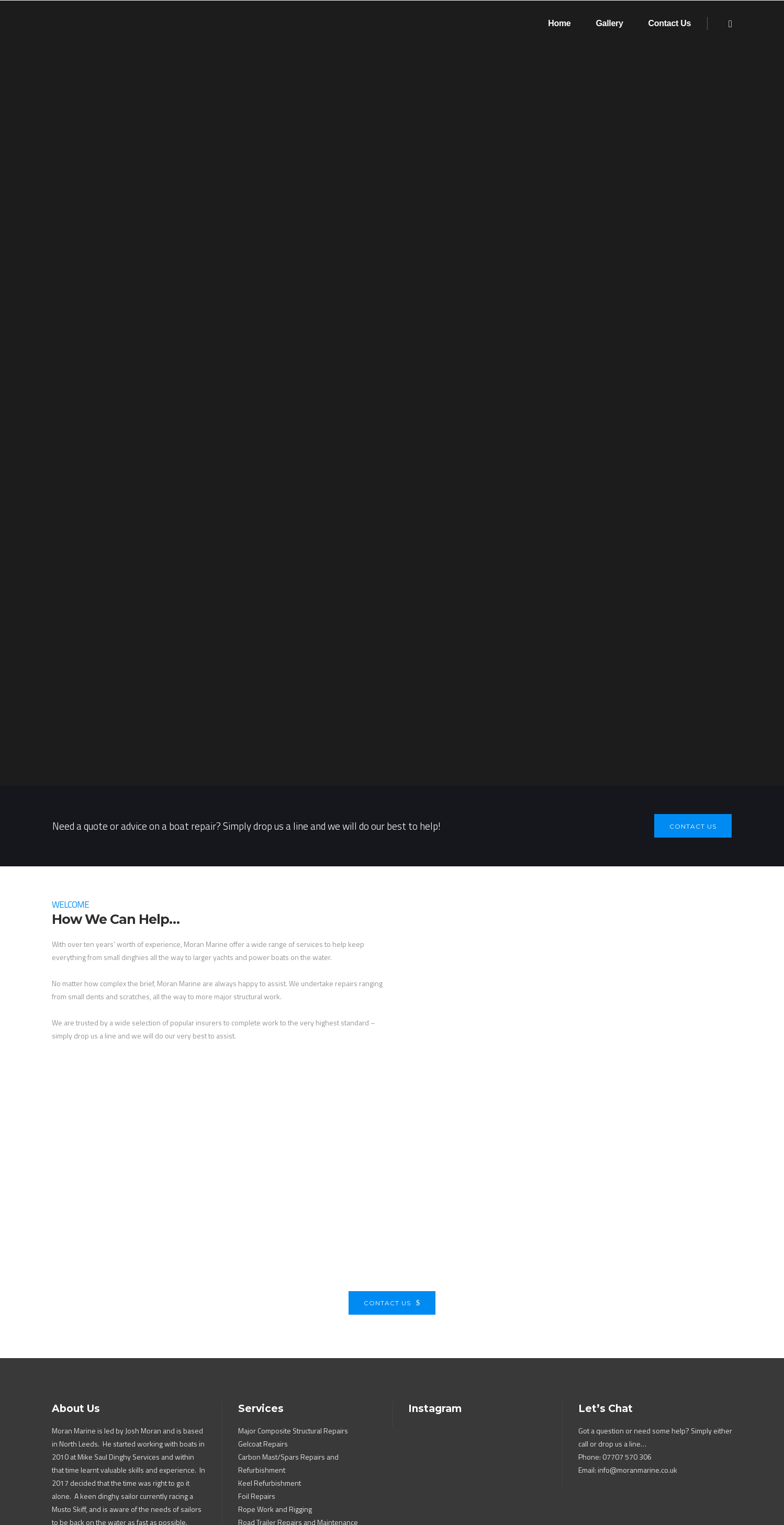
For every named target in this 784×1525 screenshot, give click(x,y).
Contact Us (392, 1249)
